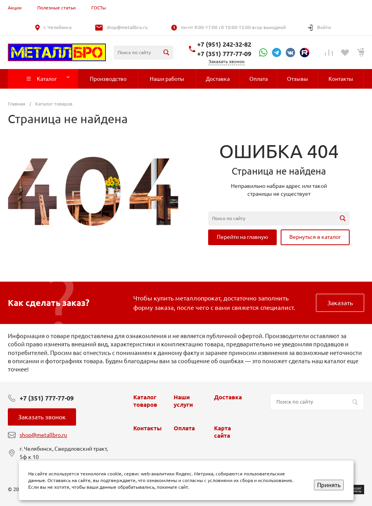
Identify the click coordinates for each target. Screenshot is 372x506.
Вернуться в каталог (315, 237)
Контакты (147, 428)
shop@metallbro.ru (127, 27)
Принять (329, 485)
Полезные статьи (56, 7)
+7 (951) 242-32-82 (224, 44)
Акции (15, 7)
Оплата (184, 428)
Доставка (228, 397)
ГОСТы (98, 7)
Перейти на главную (242, 237)
